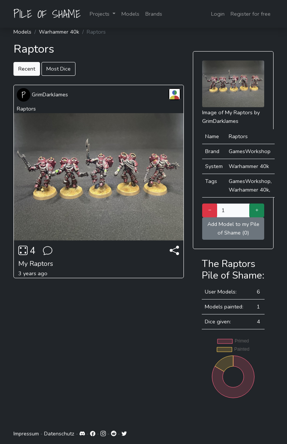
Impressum (26, 433)
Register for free (251, 14)
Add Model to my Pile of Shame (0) (233, 228)
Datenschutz (59, 433)
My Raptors (35, 263)
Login (218, 14)
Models (130, 14)
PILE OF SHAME (47, 14)
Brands (153, 14)
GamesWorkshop (250, 151)
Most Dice (58, 68)
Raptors (26, 108)
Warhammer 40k (59, 31)
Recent (26, 68)
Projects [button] (100, 14)
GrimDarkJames (42, 94)
